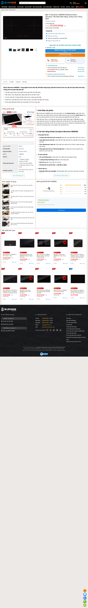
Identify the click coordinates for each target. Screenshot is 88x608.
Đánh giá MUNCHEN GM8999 (46, 181)
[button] (41, 14)
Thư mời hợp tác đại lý (71, 322)
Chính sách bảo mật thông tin (73, 329)
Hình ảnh (5, 82)
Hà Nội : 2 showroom (8, 318)
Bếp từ (20, 146)
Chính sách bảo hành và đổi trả (73, 335)
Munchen (21, 149)
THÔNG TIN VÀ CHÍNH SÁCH (75, 315)
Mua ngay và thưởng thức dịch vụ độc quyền (65, 45)
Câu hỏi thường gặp (71, 320)
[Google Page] (50, 330)
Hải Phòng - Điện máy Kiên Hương (57, 74)
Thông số (17, 82)
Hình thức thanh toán (71, 333)
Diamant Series (23, 152)
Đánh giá (24, 82)
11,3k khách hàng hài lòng (44, 191)
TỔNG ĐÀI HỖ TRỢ (41, 315)
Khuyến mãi (50, 31)
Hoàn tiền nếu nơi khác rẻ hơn (73, 341)
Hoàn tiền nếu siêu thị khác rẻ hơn (57, 33)
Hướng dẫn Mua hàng (71, 327)
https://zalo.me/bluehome (48, 327)
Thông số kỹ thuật (8, 109)
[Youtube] (54, 330)
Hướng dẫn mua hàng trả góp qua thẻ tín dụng (76, 338)
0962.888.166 (80, 76)
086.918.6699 (80, 68)
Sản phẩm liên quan (8, 230)
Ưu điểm (11, 82)
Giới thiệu (68, 318)
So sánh (15, 262)
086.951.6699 (45, 323)
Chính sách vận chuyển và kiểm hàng (75, 331)
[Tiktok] (60, 330)
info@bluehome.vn (46, 325)
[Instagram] (57, 330)
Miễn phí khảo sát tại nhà (55, 40)
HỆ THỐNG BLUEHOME (8, 315)
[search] (44, 3)
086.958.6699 (80, 69)
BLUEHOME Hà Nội (53, 65)
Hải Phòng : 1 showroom (9, 328)
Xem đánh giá (51, 23)
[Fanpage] (47, 330)
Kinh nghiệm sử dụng (9, 182)
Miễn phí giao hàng (53, 36)
